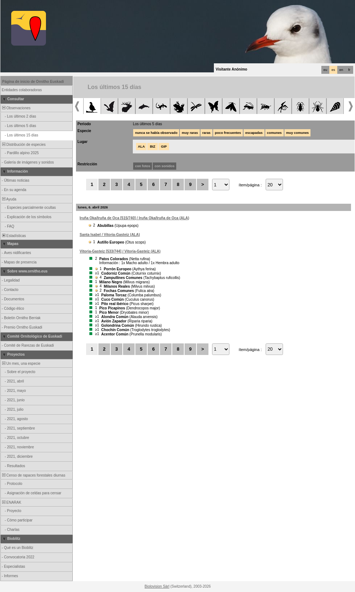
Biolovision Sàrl (157, 586)
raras (206, 133)
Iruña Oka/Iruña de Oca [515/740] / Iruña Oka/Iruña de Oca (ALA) (134, 218)
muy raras (190, 133)
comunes (274, 133)
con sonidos (164, 166)
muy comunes (297, 133)
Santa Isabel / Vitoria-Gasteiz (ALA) (110, 235)
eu (325, 70)
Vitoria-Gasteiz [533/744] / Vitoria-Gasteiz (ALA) (120, 251)
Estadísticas (13, 236)
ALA (141, 146)
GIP (164, 146)
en (341, 70)
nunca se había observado (156, 133)
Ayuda (8, 199)
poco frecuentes (228, 133)
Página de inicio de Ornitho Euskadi (33, 82)
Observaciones (15, 108)
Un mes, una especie (21, 363)
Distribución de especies (23, 145)
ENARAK (11, 502)
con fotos (142, 166)
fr (349, 70)
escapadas (254, 133)
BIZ (152, 146)
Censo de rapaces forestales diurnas (33, 475)
